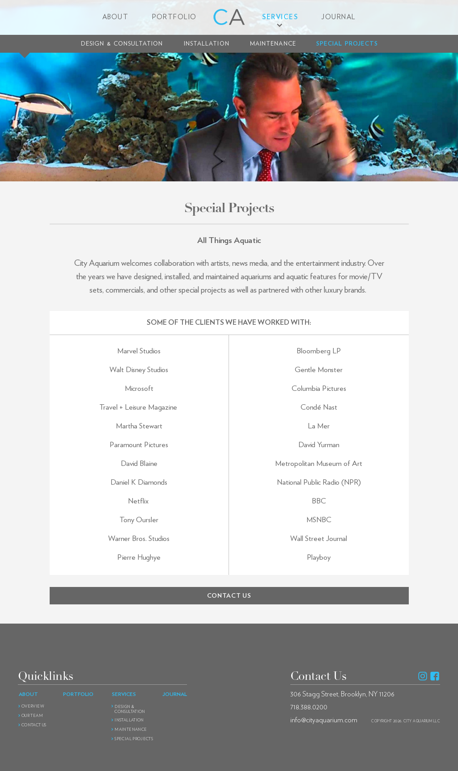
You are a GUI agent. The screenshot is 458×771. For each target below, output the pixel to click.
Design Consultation (122, 44)
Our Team (32, 716)
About (115, 17)
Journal (338, 17)
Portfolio (174, 17)
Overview (32, 706)
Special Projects (347, 44)
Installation (206, 44)
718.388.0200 (308, 707)
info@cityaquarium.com (323, 720)
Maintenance (273, 44)
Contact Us (34, 725)
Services (280, 17)
